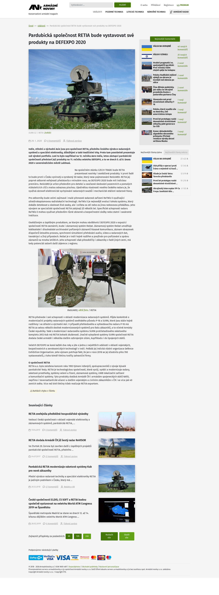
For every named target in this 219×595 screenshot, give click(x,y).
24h (87, 536)
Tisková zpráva (74, 140)
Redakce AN (69, 487)
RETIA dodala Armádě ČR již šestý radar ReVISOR (57, 440)
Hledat (122, 5)
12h (77, 536)
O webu (144, 5)
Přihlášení (155, 5)
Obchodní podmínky (90, 567)
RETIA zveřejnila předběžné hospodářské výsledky (58, 413)
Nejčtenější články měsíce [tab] (176, 152)
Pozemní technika (114, 12)
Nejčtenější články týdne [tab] (151, 152)
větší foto (83, 310)
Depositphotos (74, 567)
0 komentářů (54, 140)
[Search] (91, 5)
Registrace (169, 5)
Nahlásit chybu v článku (44, 391)
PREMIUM (184, 5)
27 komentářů (52, 487)
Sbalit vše (126, 536)
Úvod (31, 26)
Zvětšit (48, 133)
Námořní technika (156, 12)
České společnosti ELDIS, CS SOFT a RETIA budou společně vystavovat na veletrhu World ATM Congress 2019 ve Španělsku (60, 503)
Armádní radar (181, 12)
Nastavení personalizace (109, 567)
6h (69, 536)
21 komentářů (52, 456)
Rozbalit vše (109, 536)
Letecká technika (135, 12)
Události (97, 12)
